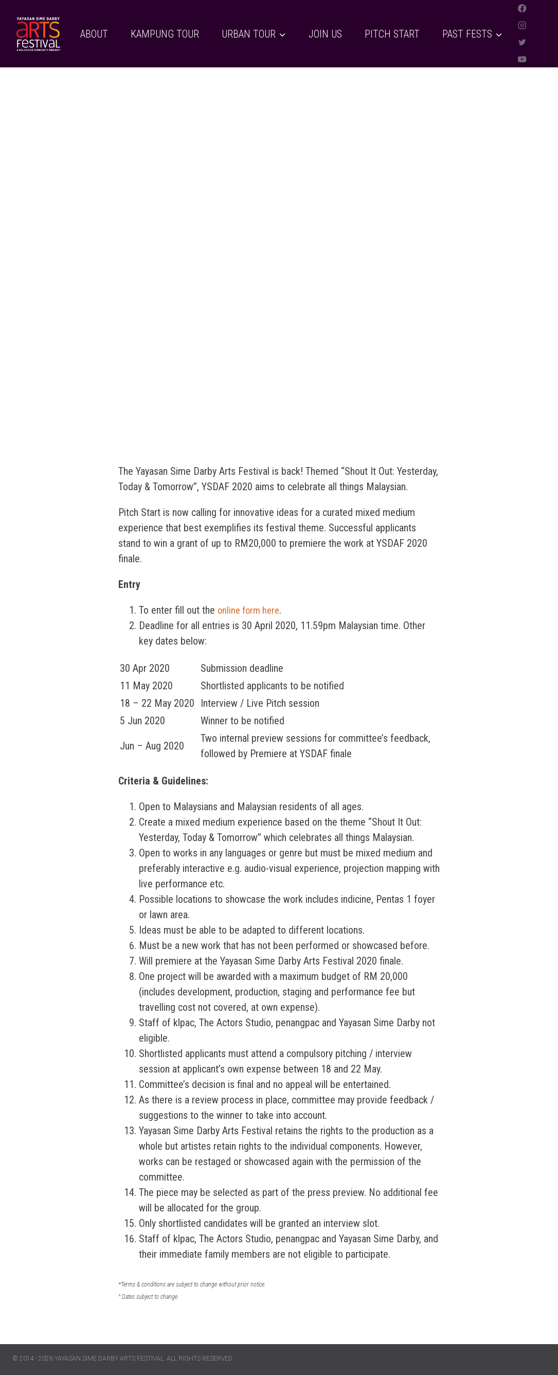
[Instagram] (522, 25)
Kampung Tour (165, 34)
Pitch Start (392, 34)
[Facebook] (522, 8)
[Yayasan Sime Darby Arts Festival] (38, 34)
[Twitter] (522, 42)
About (94, 34)
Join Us (325, 34)
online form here (251, 610)
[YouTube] (522, 58)
